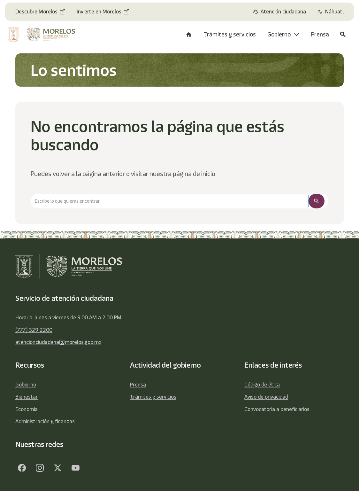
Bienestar (26, 397)
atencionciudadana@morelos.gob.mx (58, 342)
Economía (26, 409)
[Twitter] (57, 468)
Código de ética (262, 384)
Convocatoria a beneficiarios (276, 409)
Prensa (138, 384)
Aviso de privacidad (266, 396)
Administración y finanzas (45, 421)
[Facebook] (21, 468)
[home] (43, 35)
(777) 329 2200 (33, 329)
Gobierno (25, 384)
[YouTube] (75, 468)
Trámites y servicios (153, 397)
